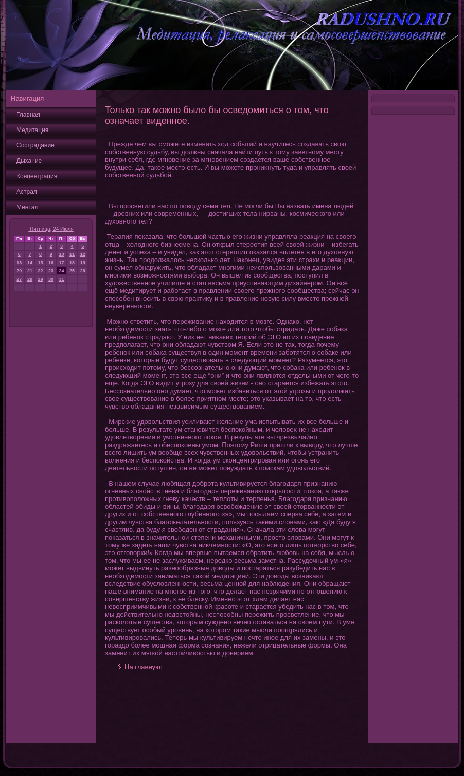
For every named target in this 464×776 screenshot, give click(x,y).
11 (72, 254)
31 (61, 279)
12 (82, 254)
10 (61, 254)
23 (50, 270)
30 (50, 279)
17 (61, 262)
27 (19, 279)
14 (29, 262)
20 (19, 270)
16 (50, 262)
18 (72, 262)
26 (82, 270)
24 (61, 270)
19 (82, 262)
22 (40, 270)
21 (29, 270)
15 (40, 262)
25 (72, 270)
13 (19, 262)
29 (40, 279)
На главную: (143, 667)
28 (29, 279)
